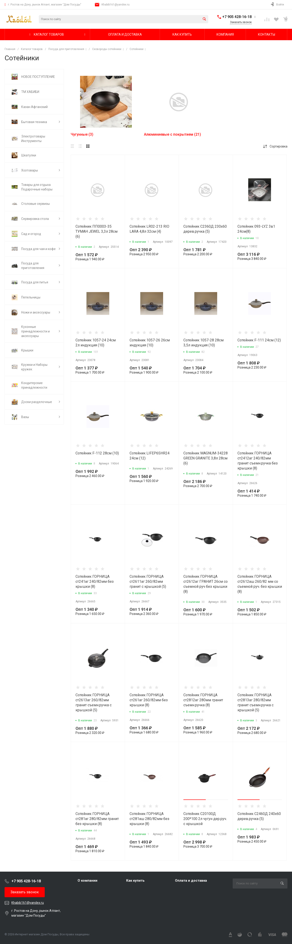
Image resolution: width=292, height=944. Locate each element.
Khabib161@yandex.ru (116, 4)
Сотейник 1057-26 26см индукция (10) (150, 342)
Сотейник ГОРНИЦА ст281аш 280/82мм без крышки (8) (149, 819)
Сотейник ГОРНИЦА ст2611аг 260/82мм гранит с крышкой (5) (148, 581)
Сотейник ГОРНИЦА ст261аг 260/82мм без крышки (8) (149, 700)
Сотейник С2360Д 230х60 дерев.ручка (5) (205, 229)
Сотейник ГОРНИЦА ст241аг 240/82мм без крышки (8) (95, 581)
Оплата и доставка (191, 880)
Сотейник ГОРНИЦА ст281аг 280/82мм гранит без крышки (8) (97, 819)
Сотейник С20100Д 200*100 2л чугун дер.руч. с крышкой (205, 819)
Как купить (135, 880)
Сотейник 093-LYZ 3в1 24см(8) (256, 229)
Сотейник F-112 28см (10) (97, 453)
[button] (194, 799)
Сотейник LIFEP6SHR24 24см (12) (149, 455)
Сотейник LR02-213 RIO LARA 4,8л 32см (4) (149, 229)
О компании (87, 880)
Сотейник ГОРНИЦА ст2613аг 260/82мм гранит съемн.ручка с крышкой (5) (94, 702)
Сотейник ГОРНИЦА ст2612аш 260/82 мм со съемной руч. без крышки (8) (259, 584)
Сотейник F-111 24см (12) (259, 340)
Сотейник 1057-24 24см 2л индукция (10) (96, 342)
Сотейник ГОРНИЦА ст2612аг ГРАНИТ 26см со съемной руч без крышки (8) (205, 584)
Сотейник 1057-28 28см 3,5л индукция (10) (203, 342)
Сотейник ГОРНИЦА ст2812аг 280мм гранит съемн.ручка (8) (203, 700)
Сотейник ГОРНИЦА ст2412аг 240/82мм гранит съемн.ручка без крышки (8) (257, 460)
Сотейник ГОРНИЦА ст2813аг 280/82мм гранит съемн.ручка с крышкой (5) (255, 702)
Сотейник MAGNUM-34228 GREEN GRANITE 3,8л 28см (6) (205, 458)
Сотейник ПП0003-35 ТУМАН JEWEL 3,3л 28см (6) (96, 231)
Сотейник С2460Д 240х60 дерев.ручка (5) (259, 816)
